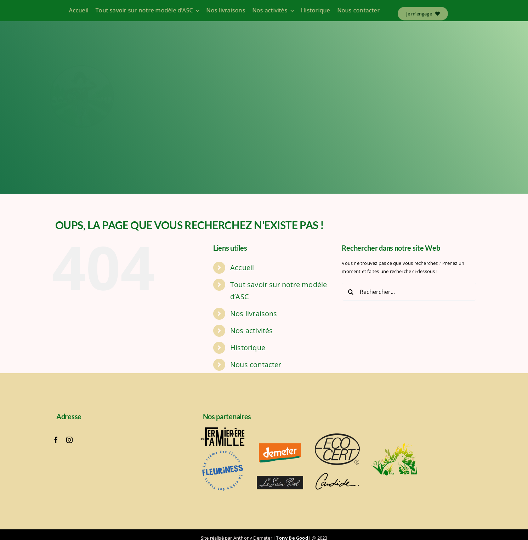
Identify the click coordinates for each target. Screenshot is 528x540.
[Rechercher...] (409, 292)
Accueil (242, 267)
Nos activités (251, 330)
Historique (247, 347)
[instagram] (69, 440)
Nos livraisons (253, 313)
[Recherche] (350, 292)
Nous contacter (256, 364)
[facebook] (56, 440)
